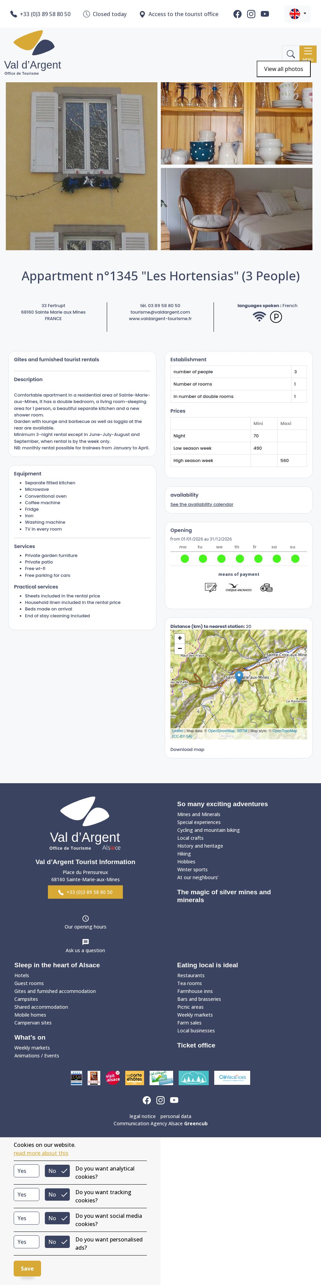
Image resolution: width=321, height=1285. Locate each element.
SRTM (242, 731)
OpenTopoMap (284, 731)
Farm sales (189, 1022)
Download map (187, 749)
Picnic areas (190, 1007)
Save (27, 1268)
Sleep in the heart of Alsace (57, 965)
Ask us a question (85, 950)
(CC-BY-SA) (182, 736)
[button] (297, 13)
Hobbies (186, 861)
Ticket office (196, 1045)
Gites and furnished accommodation (55, 991)
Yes (21, 1171)
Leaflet (177, 731)
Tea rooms (189, 983)
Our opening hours (85, 926)
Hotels (21, 975)
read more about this (41, 1153)
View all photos (283, 69)
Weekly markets (32, 1047)
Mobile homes (30, 1014)
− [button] (180, 649)
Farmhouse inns (195, 991)
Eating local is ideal (207, 965)
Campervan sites (33, 1022)
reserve (239, 600)
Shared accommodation (41, 1007)
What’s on (30, 1037)
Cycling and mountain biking (208, 830)
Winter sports (192, 869)
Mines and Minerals (198, 814)
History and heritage (200, 845)
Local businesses (196, 1030)
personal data (175, 1116)
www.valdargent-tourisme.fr (160, 319)
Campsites (26, 999)
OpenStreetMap (221, 731)
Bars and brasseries (199, 999)
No (52, 1171)
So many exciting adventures (222, 804)
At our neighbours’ (198, 877)
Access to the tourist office (178, 14)
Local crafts (190, 838)
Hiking (184, 853)
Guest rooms (29, 983)
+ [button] (180, 639)
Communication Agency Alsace (161, 1123)
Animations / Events (36, 1055)
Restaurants (191, 975)
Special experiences (199, 822)
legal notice (143, 1116)
